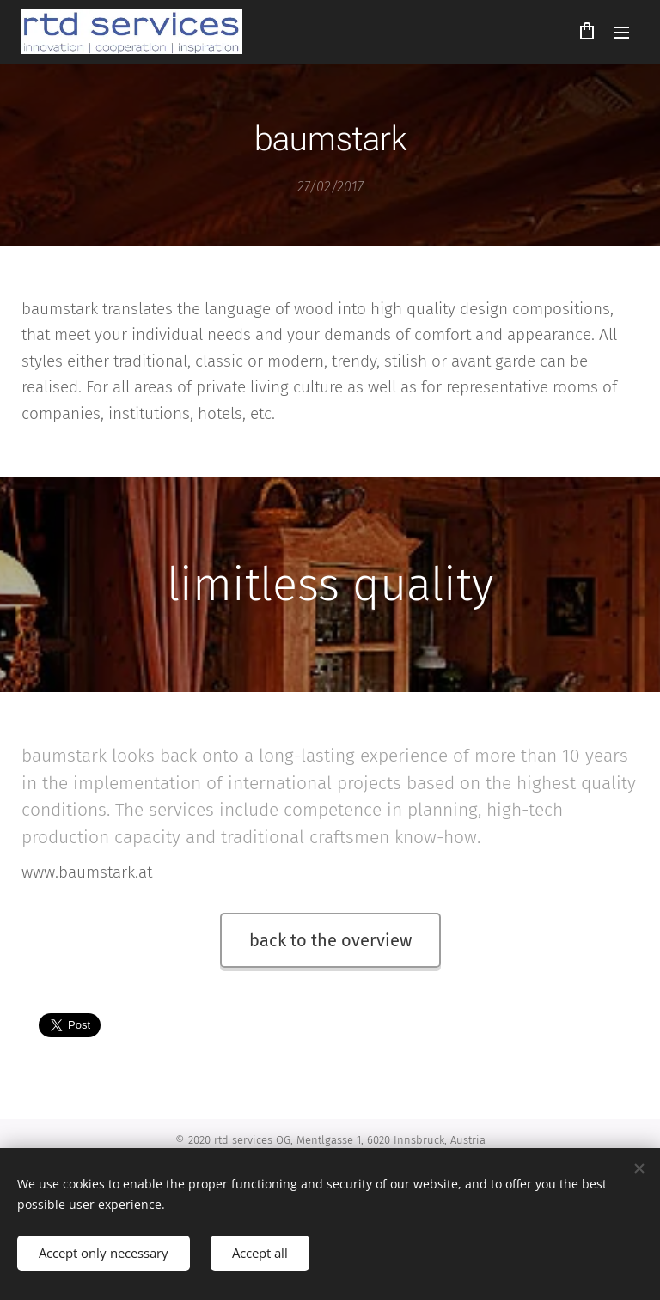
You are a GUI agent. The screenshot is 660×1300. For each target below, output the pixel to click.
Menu (621, 32)
